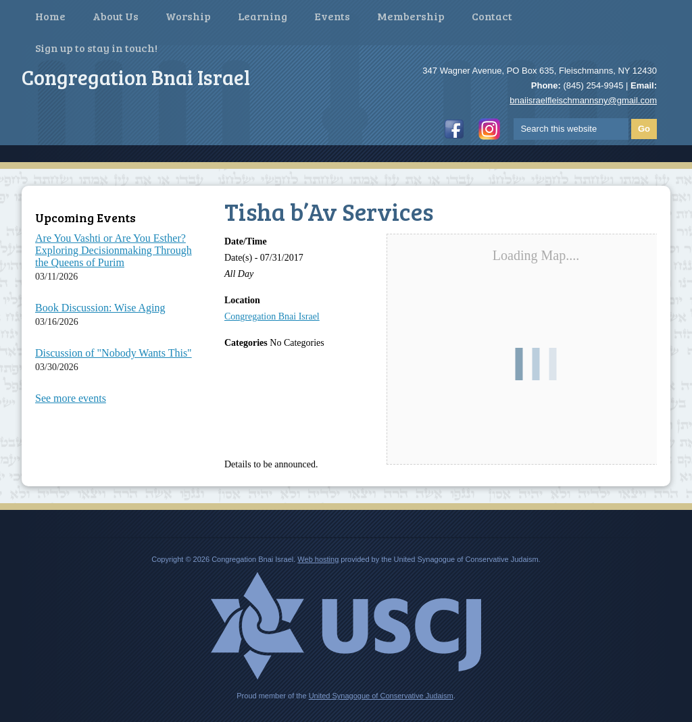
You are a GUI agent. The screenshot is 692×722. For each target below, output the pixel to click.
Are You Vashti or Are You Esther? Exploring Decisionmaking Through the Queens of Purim (113, 250)
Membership (411, 16)
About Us (116, 16)
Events (332, 16)
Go (644, 129)
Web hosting (318, 559)
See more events (70, 398)
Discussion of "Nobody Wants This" (113, 353)
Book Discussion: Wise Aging (100, 307)
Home (50, 16)
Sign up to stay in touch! (96, 48)
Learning (262, 16)
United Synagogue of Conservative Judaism (381, 696)
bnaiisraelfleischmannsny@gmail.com (583, 100)
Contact (492, 16)
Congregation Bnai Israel (272, 316)
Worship (188, 16)
